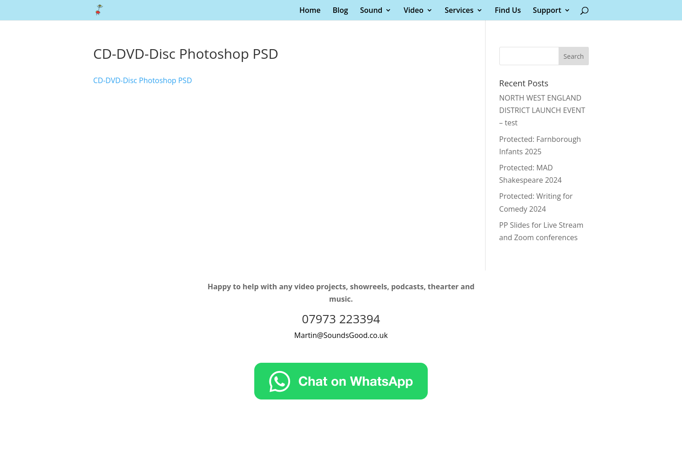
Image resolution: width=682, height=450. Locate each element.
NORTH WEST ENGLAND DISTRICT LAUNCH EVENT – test (542, 110)
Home (309, 11)
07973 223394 (341, 318)
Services (459, 11)
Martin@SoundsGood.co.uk (341, 335)
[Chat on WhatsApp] (341, 397)
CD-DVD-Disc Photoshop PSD (142, 80)
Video (413, 11)
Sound (371, 11)
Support (547, 11)
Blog (340, 11)
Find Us (508, 11)
